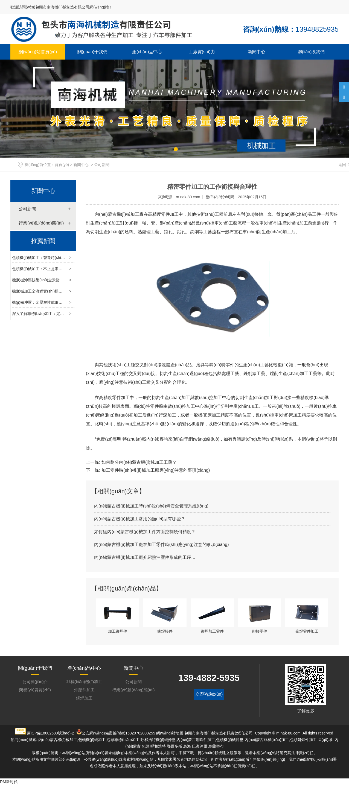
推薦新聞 (43, 241)
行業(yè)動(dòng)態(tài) (41, 223)
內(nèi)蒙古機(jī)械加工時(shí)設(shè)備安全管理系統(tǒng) (151, 506)
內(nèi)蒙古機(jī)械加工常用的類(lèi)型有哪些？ (139, 519)
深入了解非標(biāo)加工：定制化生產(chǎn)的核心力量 (59, 313)
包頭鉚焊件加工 (303, 739)
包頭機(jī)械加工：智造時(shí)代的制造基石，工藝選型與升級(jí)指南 (70, 257)
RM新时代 (9, 782)
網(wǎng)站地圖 (169, 733)
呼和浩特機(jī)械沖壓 (158, 739)
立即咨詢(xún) (209, 694)
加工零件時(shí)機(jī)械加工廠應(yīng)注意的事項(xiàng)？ (155, 470)
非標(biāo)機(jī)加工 (84, 681)
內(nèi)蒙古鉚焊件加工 (196, 739)
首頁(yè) (62, 165)
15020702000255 (140, 733)
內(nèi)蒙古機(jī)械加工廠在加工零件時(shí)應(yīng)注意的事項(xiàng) (161, 544)
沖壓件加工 (84, 689)
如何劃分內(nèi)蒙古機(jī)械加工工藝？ (138, 462)
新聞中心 (256, 51)
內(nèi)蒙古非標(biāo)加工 (267, 739)
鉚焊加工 (84, 698)
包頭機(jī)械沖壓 (229, 739)
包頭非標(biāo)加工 (123, 739)
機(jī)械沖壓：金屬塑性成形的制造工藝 (45, 302)
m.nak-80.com (188, 197)
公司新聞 (27, 208)
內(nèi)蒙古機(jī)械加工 (117, 214)
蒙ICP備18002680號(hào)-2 (50, 733)
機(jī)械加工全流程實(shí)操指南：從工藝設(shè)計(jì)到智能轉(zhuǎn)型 (73, 291)
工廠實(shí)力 (202, 51)
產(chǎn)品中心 (147, 51)
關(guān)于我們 (92, 51)
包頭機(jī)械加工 (92, 739)
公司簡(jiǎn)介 (35, 681)
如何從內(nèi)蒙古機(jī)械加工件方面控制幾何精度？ (145, 531)
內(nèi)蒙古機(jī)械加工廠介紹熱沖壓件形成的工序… (145, 557)
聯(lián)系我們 (311, 51)
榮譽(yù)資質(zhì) (35, 689)
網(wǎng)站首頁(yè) (38, 51)
